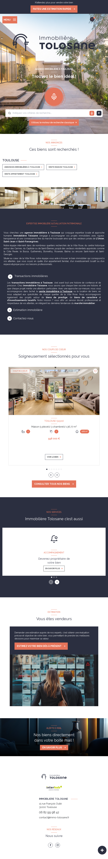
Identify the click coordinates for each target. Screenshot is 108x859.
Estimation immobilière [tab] (27, 310)
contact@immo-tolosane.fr (54, 817)
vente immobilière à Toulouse (55, 291)
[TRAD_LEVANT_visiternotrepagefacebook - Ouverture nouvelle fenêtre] (50, 845)
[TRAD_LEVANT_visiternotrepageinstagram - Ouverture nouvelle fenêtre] (57, 845)
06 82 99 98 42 (49, 812)
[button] (57, 475)
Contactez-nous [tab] (23, 318)
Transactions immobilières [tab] (31, 276)
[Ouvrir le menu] (9, 19)
